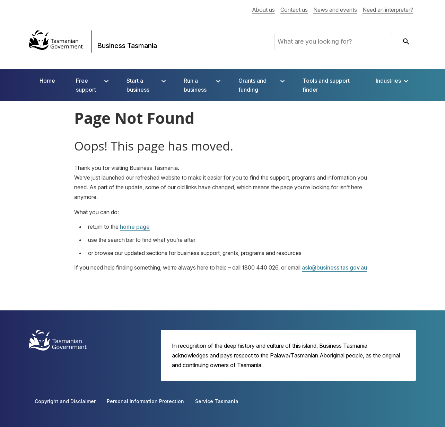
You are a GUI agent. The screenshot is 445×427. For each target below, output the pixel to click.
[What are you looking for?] (333, 41)
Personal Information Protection (145, 401)
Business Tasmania (127, 46)
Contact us (294, 9)
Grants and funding (252, 85)
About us (263, 9)
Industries (388, 80)
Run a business (195, 85)
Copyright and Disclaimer (65, 401)
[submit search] (406, 41)
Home (47, 80)
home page (135, 226)
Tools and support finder (326, 85)
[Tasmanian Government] (56, 41)
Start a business (137, 85)
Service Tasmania (216, 401)
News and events (335, 9)
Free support (86, 85)
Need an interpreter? (388, 9)
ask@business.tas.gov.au (334, 267)
